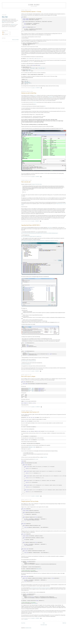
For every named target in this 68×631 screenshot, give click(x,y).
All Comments (5, 34)
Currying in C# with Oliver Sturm (36, 184)
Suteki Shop (35, 102)
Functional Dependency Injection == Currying (31, 11)
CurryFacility (45, 457)
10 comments (37, 406)
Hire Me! (5, 17)
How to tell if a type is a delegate (28, 376)
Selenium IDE (50, 96)
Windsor (26, 619)
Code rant (34, 5)
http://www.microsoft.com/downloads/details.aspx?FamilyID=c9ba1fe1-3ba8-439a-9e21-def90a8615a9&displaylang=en (39, 233)
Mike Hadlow (4, 21)
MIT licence (13, 24)
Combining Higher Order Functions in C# (30, 412)
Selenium (35, 95)
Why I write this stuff (25, 181)
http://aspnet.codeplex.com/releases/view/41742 (28, 360)
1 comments (37, 176)
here (35, 104)
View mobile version (44, 624)
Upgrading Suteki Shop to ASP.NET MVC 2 (30, 225)
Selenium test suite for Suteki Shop (28, 93)
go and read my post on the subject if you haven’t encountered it (40, 587)
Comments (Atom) (28, 627)
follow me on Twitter (15, 39)
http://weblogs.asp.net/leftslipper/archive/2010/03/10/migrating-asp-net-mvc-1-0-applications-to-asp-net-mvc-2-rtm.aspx (39, 240)
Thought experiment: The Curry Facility (29, 501)
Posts (4, 32)
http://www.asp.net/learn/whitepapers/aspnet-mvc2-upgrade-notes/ (31, 236)
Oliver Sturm (36, 459)
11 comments (37, 87)
